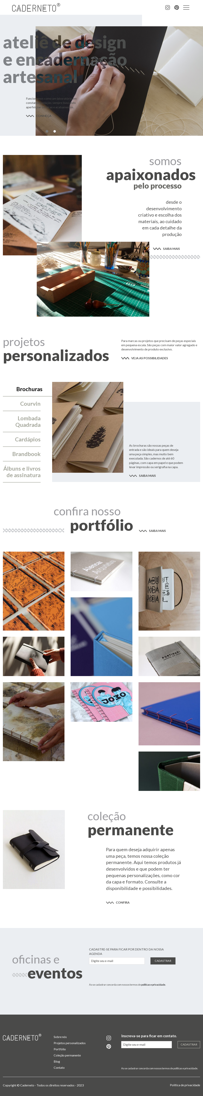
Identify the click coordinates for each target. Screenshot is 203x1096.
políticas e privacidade (153, 984)
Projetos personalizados (70, 1043)
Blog (57, 1061)
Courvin (30, 403)
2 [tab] (54, 131)
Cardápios (28, 439)
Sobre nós (60, 1037)
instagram (167, 7)
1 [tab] (47, 131)
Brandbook (26, 454)
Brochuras (29, 389)
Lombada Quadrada (28, 421)
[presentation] (118, 975)
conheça (43, 116)
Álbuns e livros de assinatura (22, 471)
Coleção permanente (67, 1055)
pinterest (176, 7)
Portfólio (60, 1049)
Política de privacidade (185, 1085)
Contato (59, 1067)
